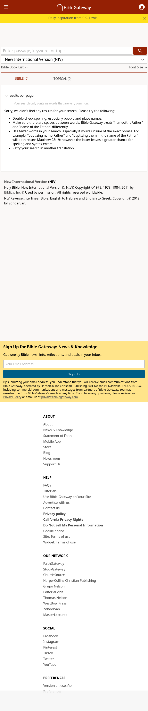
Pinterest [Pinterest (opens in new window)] (50, 647)
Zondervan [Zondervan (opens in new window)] (51, 609)
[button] (142, 7)
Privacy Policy (12, 397)
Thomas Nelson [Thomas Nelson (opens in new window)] (55, 597)
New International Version (25, 181)
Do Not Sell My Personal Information (73, 525)
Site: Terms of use (56, 536)
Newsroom (51, 458)
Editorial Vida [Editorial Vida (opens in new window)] (53, 592)
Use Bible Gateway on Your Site (67, 496)
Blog (46, 452)
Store (47, 447)
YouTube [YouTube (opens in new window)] (50, 664)
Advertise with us (56, 502)
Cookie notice (53, 531)
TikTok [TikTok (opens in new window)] (48, 653)
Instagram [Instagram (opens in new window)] (51, 641)
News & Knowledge (58, 430)
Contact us (51, 508)
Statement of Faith (57, 435)
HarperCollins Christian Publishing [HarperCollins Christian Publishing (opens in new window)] (69, 580)
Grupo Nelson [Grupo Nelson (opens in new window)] (54, 586)
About (47, 424)
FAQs (47, 485)
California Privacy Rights (63, 519)
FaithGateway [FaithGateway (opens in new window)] (53, 563)
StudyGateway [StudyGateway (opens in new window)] (54, 569)
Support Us (51, 464)
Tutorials (50, 491)
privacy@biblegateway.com (59, 397)
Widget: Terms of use (59, 542)
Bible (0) (21, 78)
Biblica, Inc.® (14, 192)
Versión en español (58, 685)
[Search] (140, 51)
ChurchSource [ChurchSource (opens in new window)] (54, 575)
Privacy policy (54, 513)
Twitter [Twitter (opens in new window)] (48, 659)
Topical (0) (63, 78)
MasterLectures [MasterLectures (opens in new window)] (55, 614)
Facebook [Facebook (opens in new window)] (50, 636)
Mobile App (52, 441)
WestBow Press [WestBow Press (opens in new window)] (55, 603)
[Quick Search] (66, 51)
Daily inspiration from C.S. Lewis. (73, 18)
